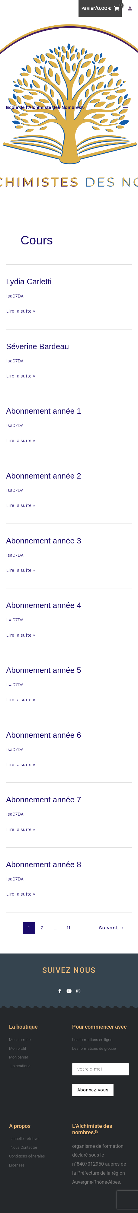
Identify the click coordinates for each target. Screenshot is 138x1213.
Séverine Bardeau (37, 346)
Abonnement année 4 (43, 605)
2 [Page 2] (42, 928)
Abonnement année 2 (43, 475)
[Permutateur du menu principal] (125, 107)
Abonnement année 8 (43, 864)
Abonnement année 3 (43, 540)
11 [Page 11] (68, 928)
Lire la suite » (20, 310)
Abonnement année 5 (43, 670)
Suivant (111, 928)
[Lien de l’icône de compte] (130, 8)
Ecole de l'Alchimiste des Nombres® (45, 107)
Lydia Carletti (29, 281)
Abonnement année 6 (43, 735)
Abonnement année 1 (43, 410)
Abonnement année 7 (43, 799)
